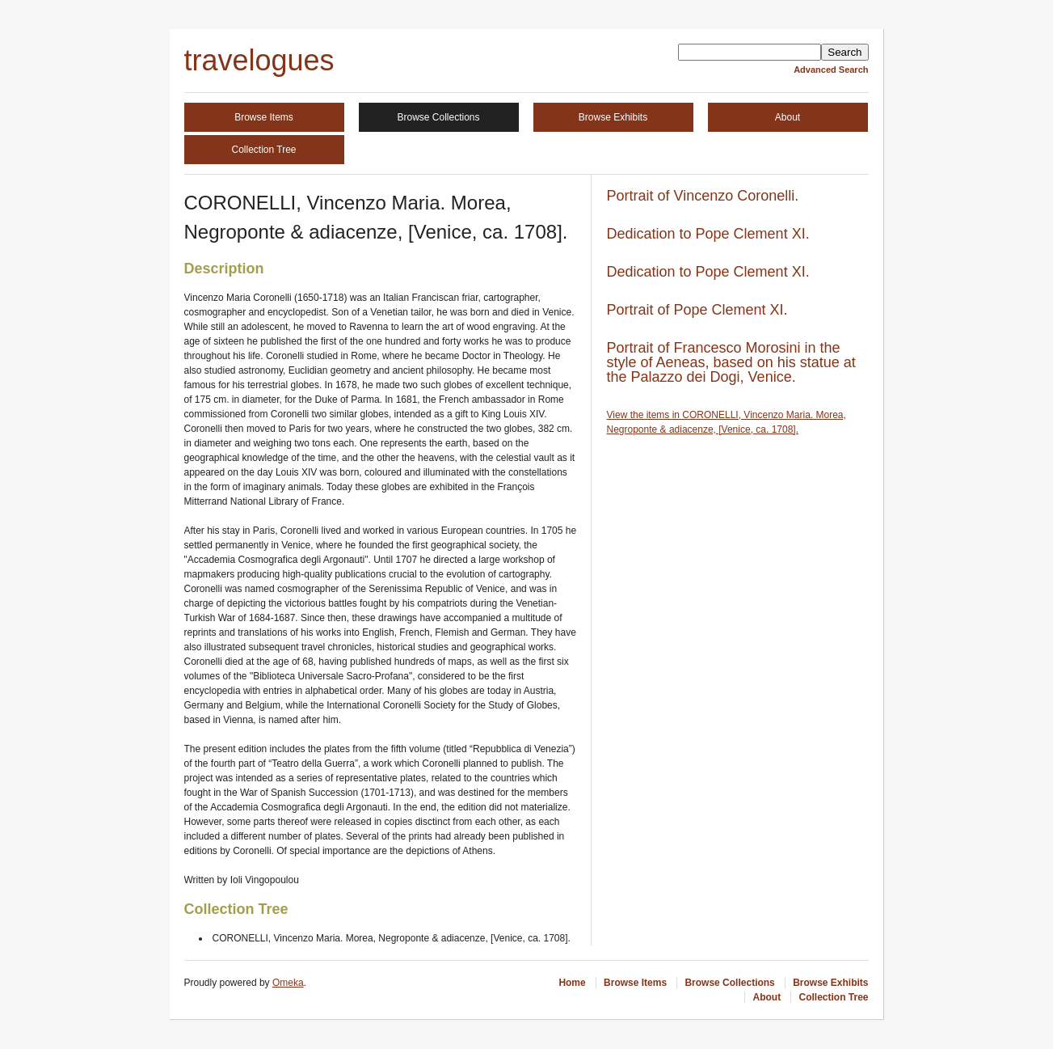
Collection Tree (263, 149)
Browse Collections (438, 117)
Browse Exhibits (613, 117)
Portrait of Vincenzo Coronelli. (703, 196)
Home (571, 982)
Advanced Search (831, 69)
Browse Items (263, 117)
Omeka (288, 982)
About (787, 117)
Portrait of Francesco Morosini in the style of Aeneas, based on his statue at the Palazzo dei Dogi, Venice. (731, 362)
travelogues (259, 60)
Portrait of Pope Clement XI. (697, 310)
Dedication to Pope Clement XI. (708, 234)
